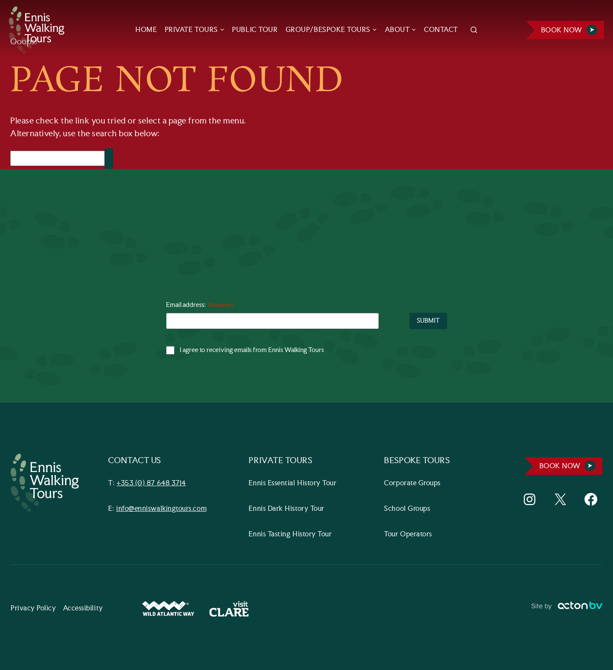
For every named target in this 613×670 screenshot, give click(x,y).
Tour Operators (408, 534)
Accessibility (83, 608)
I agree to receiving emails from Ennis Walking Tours (252, 350)
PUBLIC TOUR (255, 30)
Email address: (199, 305)
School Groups (407, 509)
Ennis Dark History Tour (286, 509)
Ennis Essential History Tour (293, 483)
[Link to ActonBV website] (566, 609)
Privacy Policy (33, 608)
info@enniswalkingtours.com (161, 509)
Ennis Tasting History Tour (290, 534)
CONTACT (441, 30)
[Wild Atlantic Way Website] (168, 609)
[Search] (57, 158)
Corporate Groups (412, 483)
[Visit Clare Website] (229, 609)
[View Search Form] (473, 30)
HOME (146, 30)
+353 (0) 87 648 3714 (151, 483)
